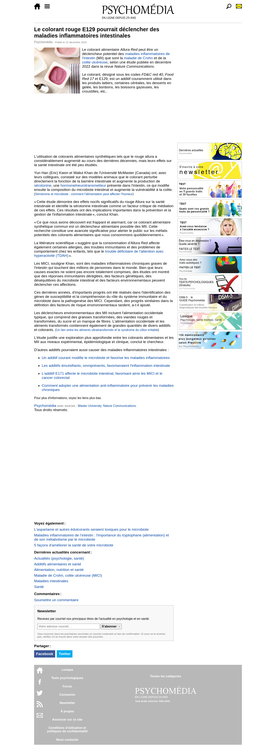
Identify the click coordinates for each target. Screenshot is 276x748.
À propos (67, 711)
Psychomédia (43, 42)
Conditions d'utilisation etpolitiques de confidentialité (67, 729)
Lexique (67, 669)
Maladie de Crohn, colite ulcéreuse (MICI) (68, 575)
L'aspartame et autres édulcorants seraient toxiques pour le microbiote (91, 529)
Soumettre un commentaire (56, 600)
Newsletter (67, 702)
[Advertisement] (104, 124)
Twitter (64, 654)
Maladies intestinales (51, 581)
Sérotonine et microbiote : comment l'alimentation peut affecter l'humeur (83, 194)
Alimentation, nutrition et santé (59, 570)
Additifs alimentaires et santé (57, 564)
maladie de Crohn (138, 58)
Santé (39, 587)
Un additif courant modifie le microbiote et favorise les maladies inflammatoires (106, 358)
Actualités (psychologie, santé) (59, 558)
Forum (67, 686)
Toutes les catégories (165, 676)
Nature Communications (119, 405)
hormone (68, 185)
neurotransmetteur (91, 185)
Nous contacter (67, 739)
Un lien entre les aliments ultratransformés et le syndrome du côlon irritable (107, 330)
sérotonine (42, 185)
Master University (89, 405)
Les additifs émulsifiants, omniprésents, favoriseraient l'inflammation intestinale (106, 366)
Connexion (67, 694)
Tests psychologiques (67, 678)
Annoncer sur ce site (67, 719)
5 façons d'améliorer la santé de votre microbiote (73, 545)
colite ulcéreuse (95, 62)
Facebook (44, 654)
